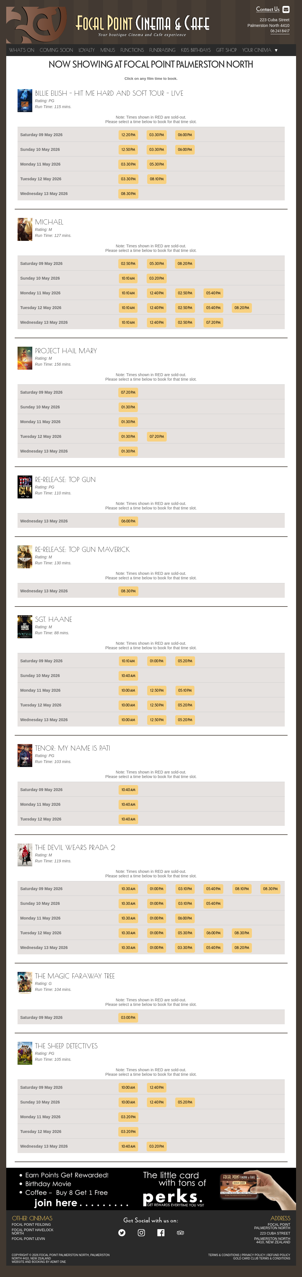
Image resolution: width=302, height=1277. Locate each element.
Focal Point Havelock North (32, 1231)
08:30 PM (128, 194)
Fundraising (162, 50)
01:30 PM (128, 407)
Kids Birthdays (196, 50)
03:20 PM (156, 278)
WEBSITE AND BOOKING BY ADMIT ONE (39, 1261)
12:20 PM (128, 135)
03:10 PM (185, 889)
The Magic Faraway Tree (75, 976)
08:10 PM (157, 179)
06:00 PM (185, 135)
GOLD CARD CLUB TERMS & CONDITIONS (261, 1258)
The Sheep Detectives (66, 1046)
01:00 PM (156, 661)
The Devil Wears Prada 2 (75, 847)
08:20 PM (185, 264)
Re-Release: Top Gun (65, 479)
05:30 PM (157, 164)
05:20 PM (185, 661)
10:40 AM (128, 676)
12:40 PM (157, 293)
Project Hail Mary (66, 351)
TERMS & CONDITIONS (223, 1255)
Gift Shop (226, 50)
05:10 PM (185, 691)
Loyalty (87, 50)
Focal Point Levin (28, 1239)
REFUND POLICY (278, 1255)
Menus (107, 50)
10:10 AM (128, 278)
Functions (132, 50)
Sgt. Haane (53, 619)
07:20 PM (213, 323)
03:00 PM (128, 1018)
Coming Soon (56, 50)
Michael (49, 222)
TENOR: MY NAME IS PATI (72, 748)
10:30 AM (128, 889)
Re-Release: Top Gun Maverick (82, 549)
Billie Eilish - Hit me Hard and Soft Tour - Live (109, 93)
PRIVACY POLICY (253, 1255)
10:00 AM (128, 691)
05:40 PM (213, 293)
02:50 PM (128, 264)
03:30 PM (156, 135)
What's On (21, 50)
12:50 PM (128, 150)
